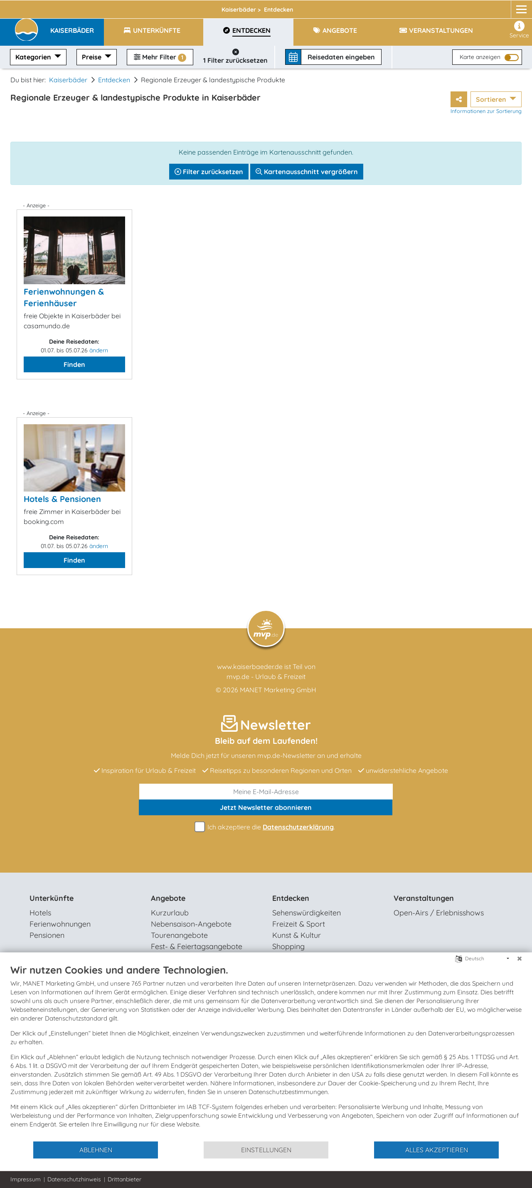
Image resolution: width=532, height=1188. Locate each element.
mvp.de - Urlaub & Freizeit (266, 676)
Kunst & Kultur (296, 935)
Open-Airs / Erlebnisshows (439, 912)
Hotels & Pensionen (62, 499)
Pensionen (47, 935)
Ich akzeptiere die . (266, 827)
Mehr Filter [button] (160, 57)
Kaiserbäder (214, 7)
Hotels (40, 912)
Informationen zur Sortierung (486, 111)
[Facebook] (482, 7)
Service (519, 30)
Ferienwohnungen (60, 924)
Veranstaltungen (424, 898)
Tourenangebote (179, 935)
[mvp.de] (514, 7)
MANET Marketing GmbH (278, 690)
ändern (98, 350)
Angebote (168, 898)
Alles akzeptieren (436, 1150)
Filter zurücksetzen (209, 171)
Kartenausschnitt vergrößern (307, 171)
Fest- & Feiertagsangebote (196, 946)
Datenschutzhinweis (74, 1179)
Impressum (25, 1179)
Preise (92, 57)
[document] (266, 1052)
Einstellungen (266, 1150)
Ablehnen (95, 1150)
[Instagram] (498, 7)
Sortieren (492, 99)
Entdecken (114, 80)
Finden (74, 364)
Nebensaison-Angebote (191, 924)
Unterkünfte (52, 898)
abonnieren (266, 807)
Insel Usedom (150, 7)
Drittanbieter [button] (124, 1179)
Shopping (288, 946)
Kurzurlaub (170, 912)
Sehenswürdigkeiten (306, 912)
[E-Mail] (266, 791)
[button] (77, 27)
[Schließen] (519, 958)
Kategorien (34, 57)
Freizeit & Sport (298, 924)
